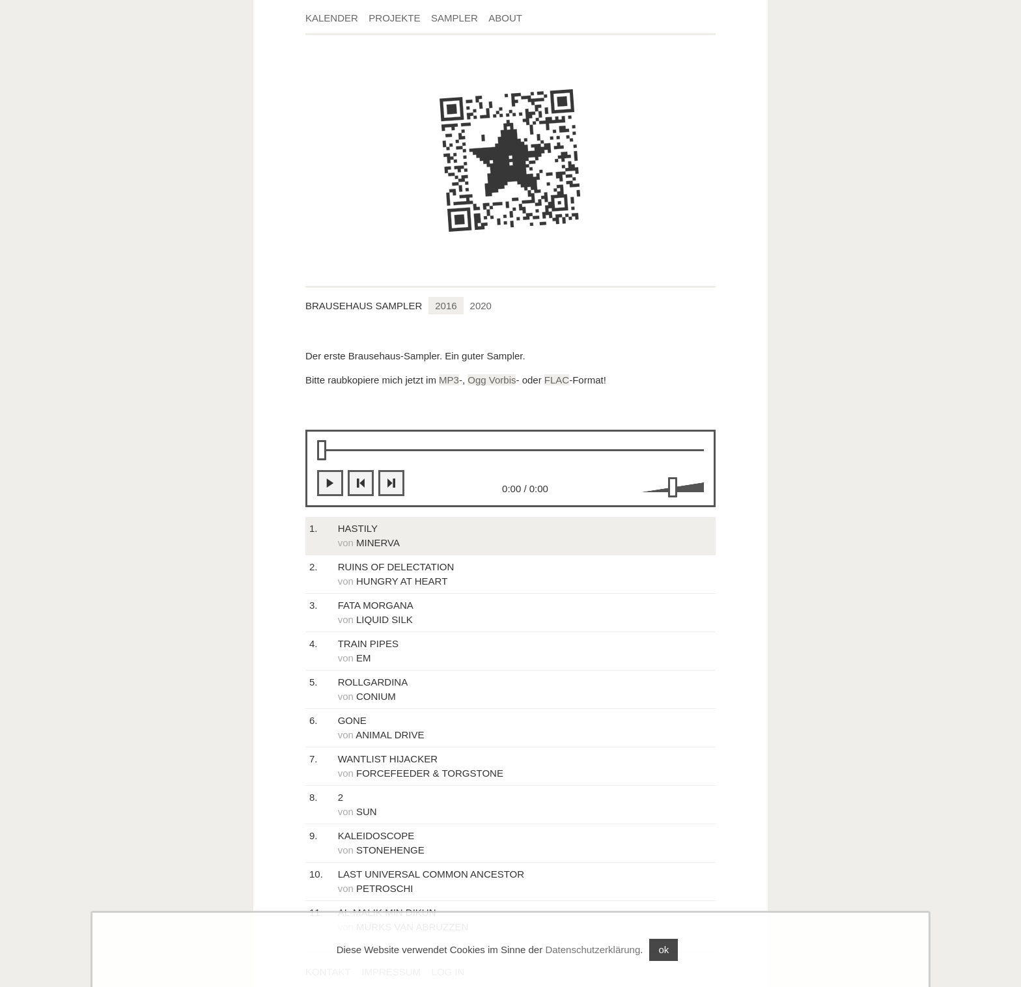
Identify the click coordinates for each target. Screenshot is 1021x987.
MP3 (449, 379)
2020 (481, 305)
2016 (445, 305)
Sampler (454, 17)
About (505, 17)
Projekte (394, 17)
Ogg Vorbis (492, 379)
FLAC (556, 379)
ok (663, 949)
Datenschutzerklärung (592, 949)
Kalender (331, 17)
